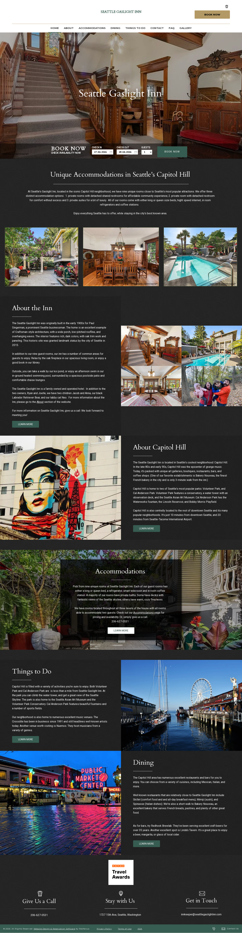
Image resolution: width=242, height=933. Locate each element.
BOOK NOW (172, 151)
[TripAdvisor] (42, 12)
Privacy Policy (104, 929)
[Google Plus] (25, 12)
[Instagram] (33, 12)
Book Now (212, 14)
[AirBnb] (51, 12)
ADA (140, 929)
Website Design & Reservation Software (54, 929)
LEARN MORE (25, 424)
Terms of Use (124, 929)
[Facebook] (16, 12)
